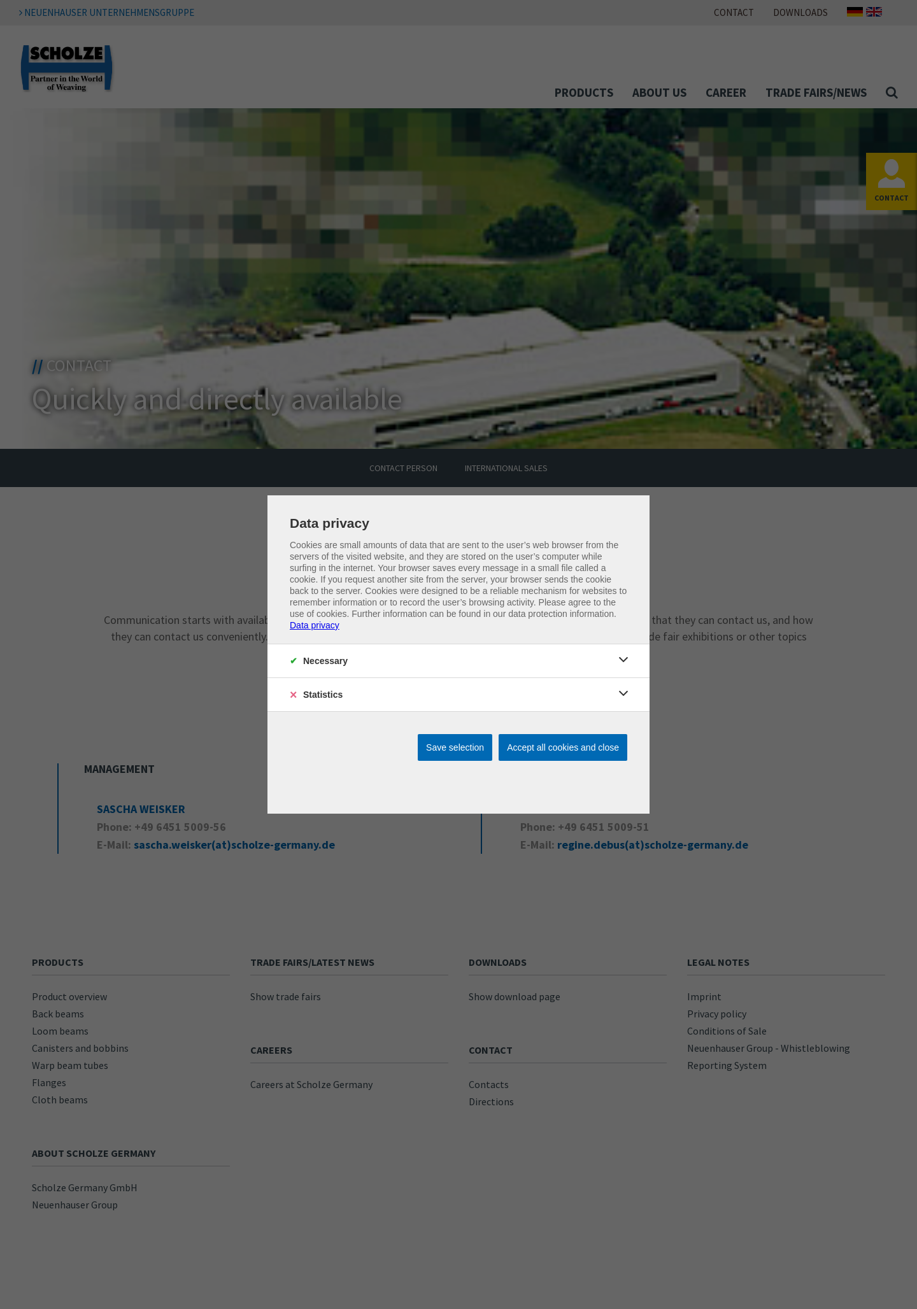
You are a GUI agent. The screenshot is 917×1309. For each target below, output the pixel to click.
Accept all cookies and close (563, 747)
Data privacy (314, 625)
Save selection (455, 747)
